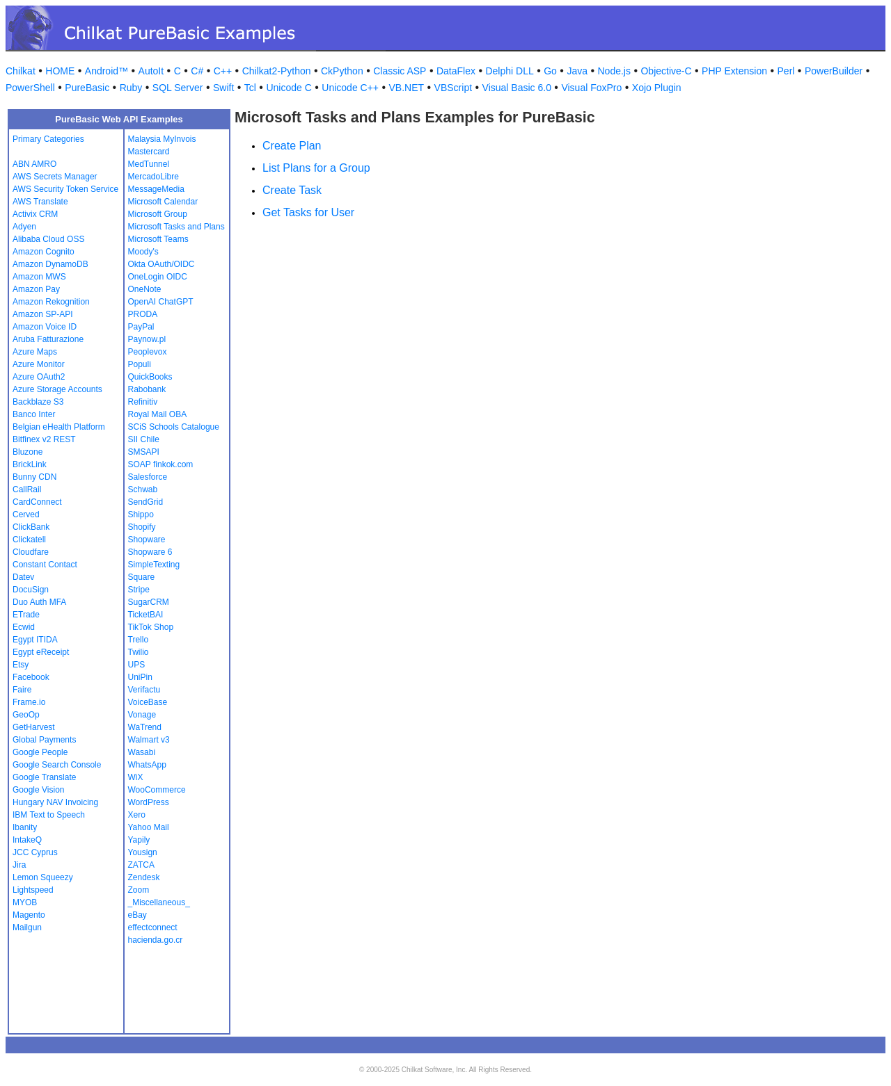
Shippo (141, 514)
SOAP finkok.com (161, 464)
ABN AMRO (34, 164)
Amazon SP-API (43, 314)
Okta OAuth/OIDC (161, 264)
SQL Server (177, 87)
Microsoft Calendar (163, 201)
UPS (136, 665)
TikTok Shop (151, 627)
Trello (138, 640)
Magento (29, 915)
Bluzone (27, 452)
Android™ (106, 70)
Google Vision (39, 790)
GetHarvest (34, 727)
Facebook (31, 677)
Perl (786, 70)
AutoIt (151, 70)
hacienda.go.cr (155, 940)
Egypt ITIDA (35, 640)
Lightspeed (33, 890)
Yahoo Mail (148, 827)
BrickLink (30, 464)
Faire (22, 690)
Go (550, 70)
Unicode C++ (350, 87)
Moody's (143, 252)
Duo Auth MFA (39, 602)
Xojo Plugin (656, 87)
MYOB (25, 902)
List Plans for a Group (316, 168)
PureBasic (87, 87)
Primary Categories (48, 139)
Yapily (139, 840)
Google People (40, 752)
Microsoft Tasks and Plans (176, 227)
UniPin (140, 677)
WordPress (148, 802)
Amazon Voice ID (45, 327)
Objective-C (665, 70)
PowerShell (30, 87)
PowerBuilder (833, 70)
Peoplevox (147, 352)
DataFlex (455, 70)
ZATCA (141, 865)
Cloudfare (31, 552)
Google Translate (44, 777)
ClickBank (31, 527)
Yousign (142, 852)
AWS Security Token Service (65, 189)
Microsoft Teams (158, 239)
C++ (223, 70)
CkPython (342, 70)
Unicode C (288, 87)
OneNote (144, 289)
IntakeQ (27, 840)
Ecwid (24, 627)
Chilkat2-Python (276, 70)
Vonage (142, 715)
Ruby (131, 87)
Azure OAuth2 (39, 377)
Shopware (147, 539)
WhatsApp (147, 765)
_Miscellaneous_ (159, 902)
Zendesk (144, 877)
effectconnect (153, 927)
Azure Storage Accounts (57, 389)
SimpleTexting (154, 564)
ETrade (26, 614)
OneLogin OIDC (157, 277)
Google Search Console (57, 765)
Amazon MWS (39, 277)
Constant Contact (45, 564)
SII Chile (143, 439)
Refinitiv (143, 402)
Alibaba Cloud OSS (48, 239)
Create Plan (292, 146)
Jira (19, 865)
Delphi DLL (509, 70)
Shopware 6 (150, 552)
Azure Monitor (39, 364)
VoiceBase (148, 702)
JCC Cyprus (35, 852)
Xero (136, 815)
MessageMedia (156, 189)
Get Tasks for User (308, 212)
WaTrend (144, 727)
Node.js (614, 70)
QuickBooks (150, 377)
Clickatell (29, 539)
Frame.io (29, 702)
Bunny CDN (34, 477)
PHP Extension (734, 70)
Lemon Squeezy (43, 877)
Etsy (21, 665)
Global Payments (44, 740)
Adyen (24, 227)
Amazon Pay (36, 289)
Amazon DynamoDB (50, 264)
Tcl (250, 87)
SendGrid (146, 502)
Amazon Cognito (43, 252)
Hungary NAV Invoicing (55, 802)
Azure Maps (35, 352)
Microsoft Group (157, 214)
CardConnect (37, 502)
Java (577, 70)
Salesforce (148, 477)
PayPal (141, 327)
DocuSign (31, 589)
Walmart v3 (149, 740)
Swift (223, 87)
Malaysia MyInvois (162, 139)
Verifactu (144, 690)
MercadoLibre (153, 176)
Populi (139, 364)
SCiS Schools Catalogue (173, 427)
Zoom (139, 890)
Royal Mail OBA (157, 414)
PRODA (143, 314)
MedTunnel (149, 164)
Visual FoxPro (591, 87)
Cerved (26, 514)
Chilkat (21, 70)
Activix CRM (35, 214)
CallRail (27, 489)
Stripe (139, 589)
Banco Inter (34, 414)
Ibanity (25, 827)
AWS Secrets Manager (55, 176)
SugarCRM (148, 602)
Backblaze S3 (38, 402)
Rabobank (147, 389)
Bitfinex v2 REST (44, 439)
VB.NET (407, 87)
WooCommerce (157, 790)
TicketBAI (146, 614)
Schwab (143, 489)
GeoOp (26, 715)
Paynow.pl (147, 339)
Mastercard (149, 151)
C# (197, 70)
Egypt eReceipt (41, 652)
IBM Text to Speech (49, 815)
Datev (23, 577)
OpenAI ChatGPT (161, 302)
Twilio (138, 652)
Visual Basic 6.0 (516, 87)
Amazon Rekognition (51, 302)
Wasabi (142, 752)
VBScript (453, 87)
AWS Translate (40, 201)
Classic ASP (399, 70)
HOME (59, 70)
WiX (135, 777)
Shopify (142, 527)
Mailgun (27, 927)
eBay (137, 915)
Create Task (292, 190)
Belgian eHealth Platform (59, 427)
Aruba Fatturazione (48, 339)
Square (141, 577)
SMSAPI (143, 452)
